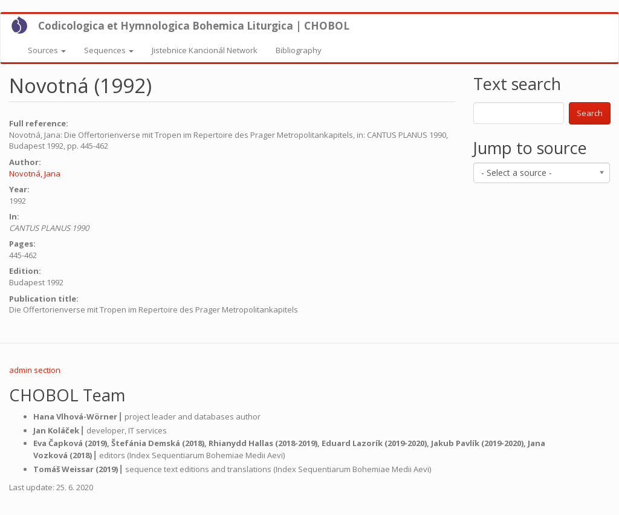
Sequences (109, 50)
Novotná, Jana (34, 173)
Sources (47, 50)
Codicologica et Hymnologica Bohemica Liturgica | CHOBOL (193, 26)
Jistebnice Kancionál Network (205, 50)
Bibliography (299, 50)
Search (590, 113)
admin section (34, 369)
